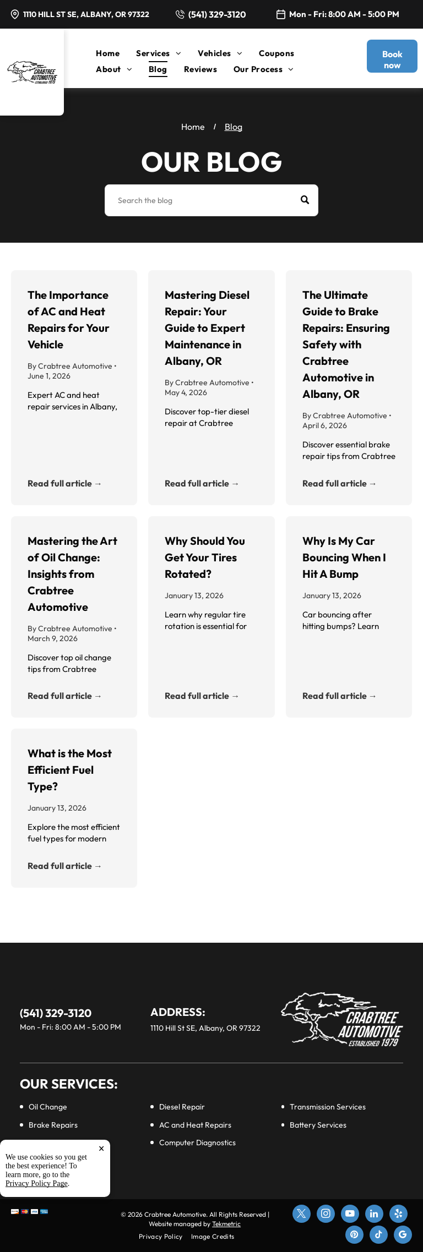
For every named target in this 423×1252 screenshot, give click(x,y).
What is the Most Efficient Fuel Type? (70, 769)
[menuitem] (116, 53)
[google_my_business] (403, 1236)
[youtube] (350, 1215)
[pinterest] (354, 1236)
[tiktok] (379, 1236)
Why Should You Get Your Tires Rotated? (205, 557)
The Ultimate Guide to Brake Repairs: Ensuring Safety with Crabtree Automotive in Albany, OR (346, 344)
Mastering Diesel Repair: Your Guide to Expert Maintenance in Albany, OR (207, 328)
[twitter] (301, 1215)
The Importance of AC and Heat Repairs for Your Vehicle (69, 319)
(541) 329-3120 (217, 14)
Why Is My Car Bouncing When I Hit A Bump (344, 557)
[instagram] (326, 1215)
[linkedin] (374, 1215)
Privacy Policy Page (37, 1183)
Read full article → (65, 483)
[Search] (211, 200)
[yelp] (398, 1215)
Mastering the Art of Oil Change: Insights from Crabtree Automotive (72, 574)
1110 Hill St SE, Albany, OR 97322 (86, 14)
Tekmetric (226, 1224)
